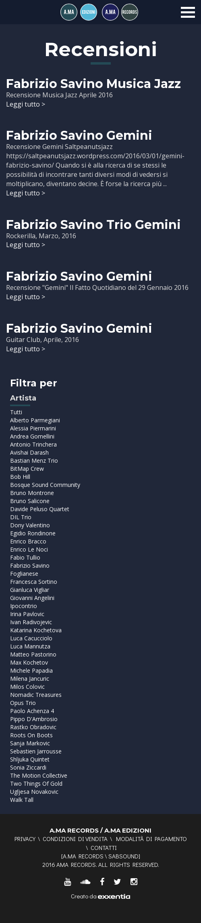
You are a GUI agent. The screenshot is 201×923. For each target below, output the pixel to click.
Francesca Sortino (33, 581)
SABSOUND (123, 856)
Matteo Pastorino (33, 654)
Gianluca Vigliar (29, 590)
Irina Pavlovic (27, 614)
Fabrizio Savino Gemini (79, 135)
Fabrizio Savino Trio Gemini (93, 224)
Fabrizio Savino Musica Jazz (93, 83)
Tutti (16, 412)
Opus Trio (23, 703)
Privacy (25, 839)
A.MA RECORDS (83, 856)
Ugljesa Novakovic (34, 791)
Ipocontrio (23, 606)
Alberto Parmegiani (35, 420)
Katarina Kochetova (36, 630)
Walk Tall (21, 799)
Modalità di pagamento (151, 839)
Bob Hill (20, 476)
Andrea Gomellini (32, 436)
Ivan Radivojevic (31, 622)
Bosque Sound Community (45, 485)
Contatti (104, 847)
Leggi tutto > (25, 104)
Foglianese (24, 573)
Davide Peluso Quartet (39, 509)
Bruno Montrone (32, 493)
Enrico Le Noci (29, 549)
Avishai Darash (29, 452)
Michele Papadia (31, 670)
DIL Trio (20, 517)
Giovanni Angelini (32, 598)
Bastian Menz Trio (34, 460)
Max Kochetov (29, 662)
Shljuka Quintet (30, 759)
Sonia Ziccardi (28, 767)
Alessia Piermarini (33, 428)
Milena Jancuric (29, 678)
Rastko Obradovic (33, 727)
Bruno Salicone (30, 501)
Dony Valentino (30, 525)
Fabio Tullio (25, 557)
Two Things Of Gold (36, 783)
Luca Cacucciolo (31, 638)
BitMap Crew (27, 468)
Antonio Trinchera (33, 444)
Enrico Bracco (28, 541)
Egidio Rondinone (33, 533)
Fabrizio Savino (30, 565)
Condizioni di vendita (75, 839)
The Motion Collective (38, 775)
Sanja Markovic (30, 743)
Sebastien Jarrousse (36, 751)
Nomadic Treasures (36, 695)
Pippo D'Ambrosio (34, 719)
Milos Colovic (27, 686)
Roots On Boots (31, 735)
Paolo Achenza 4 (32, 711)
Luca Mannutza (30, 646)
